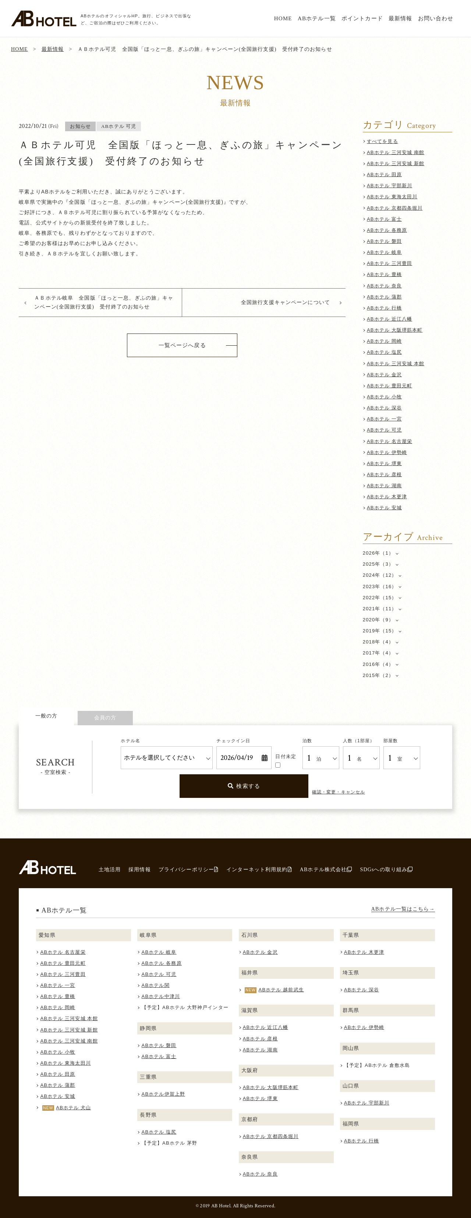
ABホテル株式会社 (326, 869)
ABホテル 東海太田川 (392, 196)
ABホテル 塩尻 (384, 352)
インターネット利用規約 (259, 869)
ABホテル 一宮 (384, 419)
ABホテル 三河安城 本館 (395, 363)
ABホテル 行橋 (384, 308)
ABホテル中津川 (161, 996)
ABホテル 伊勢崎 (387, 452)
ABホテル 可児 (384, 430)
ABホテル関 (156, 985)
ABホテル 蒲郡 (384, 297)
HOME (283, 18)
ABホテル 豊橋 (384, 274)
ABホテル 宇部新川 (389, 185)
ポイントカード (362, 18)
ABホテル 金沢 (384, 374)
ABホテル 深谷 (384, 408)
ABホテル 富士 (384, 219)
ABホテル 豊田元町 (389, 385)
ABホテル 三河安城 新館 (395, 163)
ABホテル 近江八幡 (389, 319)
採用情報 (139, 869)
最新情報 (400, 18)
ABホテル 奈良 (384, 286)
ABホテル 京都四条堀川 (395, 208)
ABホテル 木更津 (387, 496)
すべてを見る (382, 141)
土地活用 (110, 869)
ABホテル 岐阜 (384, 252)
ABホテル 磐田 (384, 241)
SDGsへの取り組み (386, 869)
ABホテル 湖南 (384, 485)
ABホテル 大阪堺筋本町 (395, 330)
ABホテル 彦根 (384, 474)
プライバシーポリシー (189, 869)
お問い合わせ (436, 18)
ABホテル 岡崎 (384, 341)
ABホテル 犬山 (73, 1107)
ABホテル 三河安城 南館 (395, 152)
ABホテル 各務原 (387, 230)
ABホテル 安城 (384, 507)
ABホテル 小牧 (384, 396)
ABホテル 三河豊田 (389, 263)
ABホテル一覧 (317, 18)
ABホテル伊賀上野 (163, 1094)
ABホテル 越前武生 (281, 989)
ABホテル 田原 (384, 174)
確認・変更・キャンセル (338, 792)
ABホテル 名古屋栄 (389, 441)
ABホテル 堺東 (384, 463)
